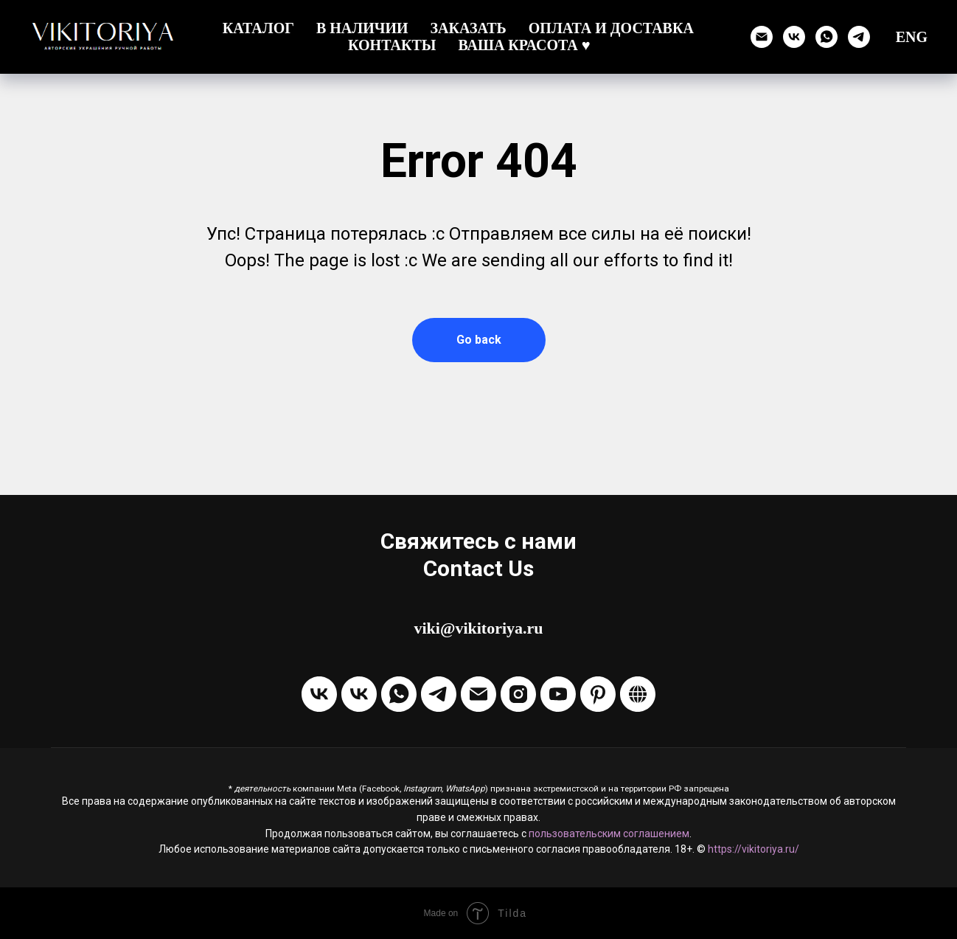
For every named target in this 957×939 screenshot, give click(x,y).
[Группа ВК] (794, 37)
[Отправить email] (762, 37)
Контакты (392, 45)
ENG (912, 37)
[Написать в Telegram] (438, 694)
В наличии (362, 28)
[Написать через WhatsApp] (826, 37)
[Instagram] (518, 694)
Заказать (469, 28)
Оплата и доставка (611, 28)
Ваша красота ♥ (524, 45)
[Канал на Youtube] (558, 694)
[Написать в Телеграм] (859, 37)
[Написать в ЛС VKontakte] (359, 694)
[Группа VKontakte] (319, 694)
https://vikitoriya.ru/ (753, 849)
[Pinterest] (598, 694)
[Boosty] (637, 694)
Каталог (258, 28)
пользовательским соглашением (609, 833)
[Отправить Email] (478, 694)
